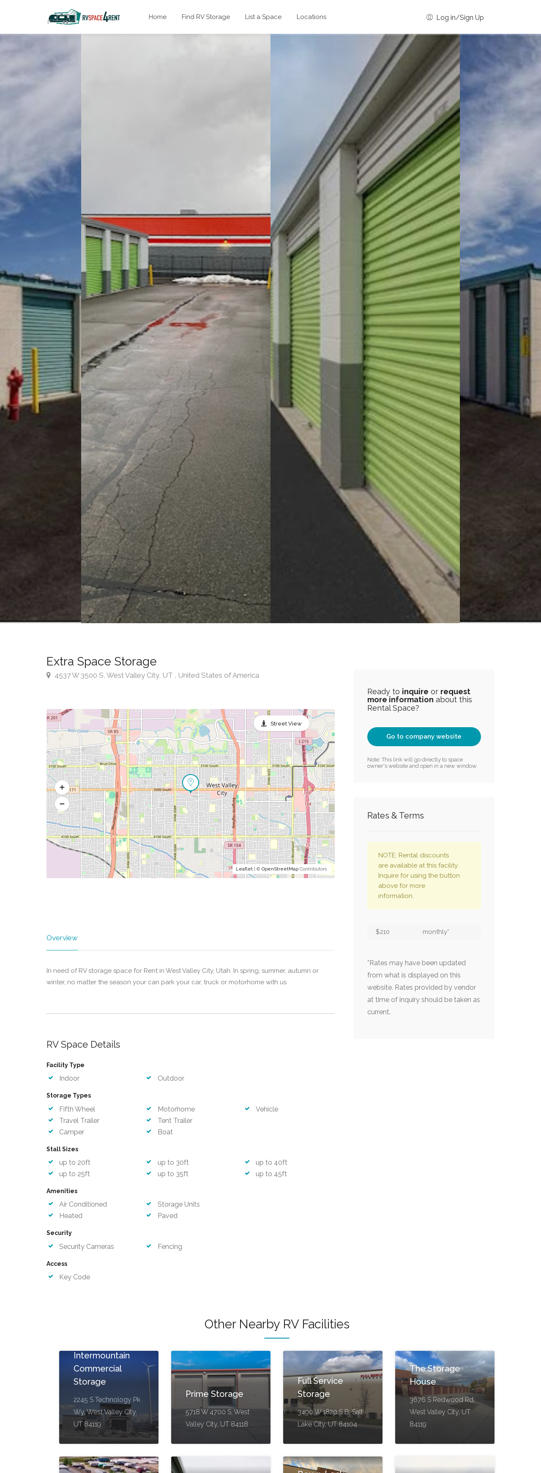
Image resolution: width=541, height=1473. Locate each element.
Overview (62, 938)
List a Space (263, 17)
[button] (62, 787)
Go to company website (424, 736)
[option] (365, 328)
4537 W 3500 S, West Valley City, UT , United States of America (152, 675)
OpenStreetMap (280, 869)
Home (158, 17)
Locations (311, 17)
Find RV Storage (206, 17)
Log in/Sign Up (455, 18)
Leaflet (244, 869)
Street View (286, 723)
